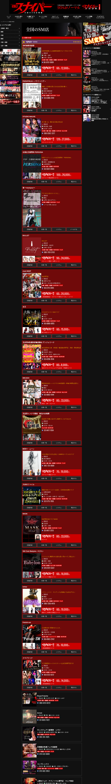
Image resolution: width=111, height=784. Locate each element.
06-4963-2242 (49, 639)
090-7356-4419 (49, 603)
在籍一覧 (44, 75)
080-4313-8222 (44, 703)
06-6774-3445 (49, 288)
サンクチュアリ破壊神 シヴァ (48, 730)
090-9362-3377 (49, 133)
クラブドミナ (28, 658)
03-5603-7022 (44, 720)
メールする (73, 229)
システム (59, 75)
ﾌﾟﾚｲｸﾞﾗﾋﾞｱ (100, 17)
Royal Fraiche (42, 696)
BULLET (26, 235)
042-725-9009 (49, 465)
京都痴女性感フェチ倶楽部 (47, 747)
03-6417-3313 (49, 530)
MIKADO (26, 378)
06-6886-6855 (49, 323)
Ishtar (25, 587)
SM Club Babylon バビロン (33, 551)
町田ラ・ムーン (28, 449)
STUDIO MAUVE (29, 117)
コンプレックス (43, 764)
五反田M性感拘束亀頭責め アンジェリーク (38, 342)
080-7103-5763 (49, 252)
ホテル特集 (88, 17)
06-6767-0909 (49, 62)
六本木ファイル (28, 484)
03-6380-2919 (49, 98)
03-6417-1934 (49, 430)
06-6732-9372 (49, 674)
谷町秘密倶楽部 (28, 46)
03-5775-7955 (49, 501)
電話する (73, 75)
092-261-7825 (44, 737)
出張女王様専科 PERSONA (33, 152)
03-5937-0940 (49, 169)
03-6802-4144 (49, 394)
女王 (24, 307)
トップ (9, 17)
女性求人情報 (77, 17)
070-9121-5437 (49, 568)
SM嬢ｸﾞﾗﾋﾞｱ (31, 17)
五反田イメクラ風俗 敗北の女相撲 (36, 414)
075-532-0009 (44, 754)
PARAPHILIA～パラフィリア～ (34, 81)
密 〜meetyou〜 (29, 188)
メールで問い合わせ (50, 204)
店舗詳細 (29, 75)
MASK (25, 514)
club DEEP (27, 271)
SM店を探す (19, 17)
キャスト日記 (43, 17)
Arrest (39, 713)
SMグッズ (55, 17)
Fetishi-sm (27, 622)
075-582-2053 (44, 771)
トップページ (4, 21)
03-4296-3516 (49, 359)
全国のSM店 (11, 21)
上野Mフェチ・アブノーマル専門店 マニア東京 (55, 781)
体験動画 (66, 17)
